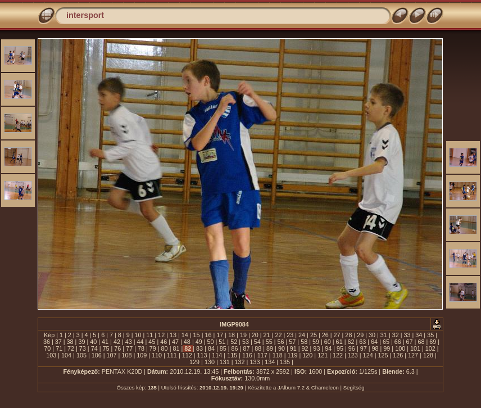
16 (208, 335)
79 (153, 348)
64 (374, 341)
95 (340, 348)
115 (232, 355)
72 (71, 348)
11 (149, 335)
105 (81, 355)
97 (364, 348)
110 (157, 355)
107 (112, 355)
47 (175, 341)
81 (176, 348)
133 (254, 362)
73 (83, 348)
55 (269, 341)
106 (96, 355)
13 (173, 335)
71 (59, 348)
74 (94, 348)
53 (245, 341)
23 (290, 335)
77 (129, 348)
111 (172, 355)
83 (199, 348)
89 (270, 348)
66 (398, 341)
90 (281, 348)
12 (161, 335)
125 (382, 355)
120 (307, 355)
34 (419, 335)
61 (339, 341)
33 (407, 335)
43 (129, 341)
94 (328, 348)
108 (126, 355)
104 (66, 355)
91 (293, 348)
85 (223, 348)
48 (187, 341)
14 (185, 335)
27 (337, 335)
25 (313, 335)
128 (428, 355)
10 (138, 335)
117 (262, 355)
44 (140, 341)
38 (70, 341)
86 (235, 348)
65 (386, 341)
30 (372, 335)
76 (117, 348)
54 (257, 341)
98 (375, 348)
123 (353, 355)
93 (316, 348)
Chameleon (325, 387)
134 (269, 362)
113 (202, 355)
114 (217, 355)
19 (243, 335)
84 (211, 348)
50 (211, 341)
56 (280, 341)
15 (197, 335)
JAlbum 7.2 (291, 387)
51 (222, 341)
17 (220, 335)
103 (51, 355)
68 (421, 341)
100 (400, 348)
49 (199, 341)
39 (81, 341)
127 (413, 355)
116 (247, 355)
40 (93, 341)
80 (165, 348)
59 (316, 341)
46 (163, 341)
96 (352, 348)
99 (387, 348)
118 (277, 355)
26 (325, 335)
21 (267, 335)
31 (384, 335)
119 (292, 355)
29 (360, 335)
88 (258, 348)
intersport (85, 15)
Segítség (354, 387)
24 (302, 335)
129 (194, 362)
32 (396, 335)
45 (152, 341)
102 (430, 348)
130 (209, 362)
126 (398, 355)
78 (141, 348)
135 (285, 362)
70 (47, 348)
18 (231, 335)
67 (410, 341)
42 (117, 341)
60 (328, 341)
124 (368, 355)
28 (348, 335)
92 (305, 348)
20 (255, 335)
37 (58, 341)
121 (322, 355)
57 (292, 341)
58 (304, 341)
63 (362, 341)
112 (187, 355)
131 (225, 362)
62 (351, 341)
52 (234, 341)
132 (240, 362)
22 (278, 335)
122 (337, 355)
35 (430, 335)
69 (433, 341)
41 (105, 341)
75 (106, 348)
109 (141, 355)
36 (47, 341)
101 (415, 348)
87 (246, 348)
